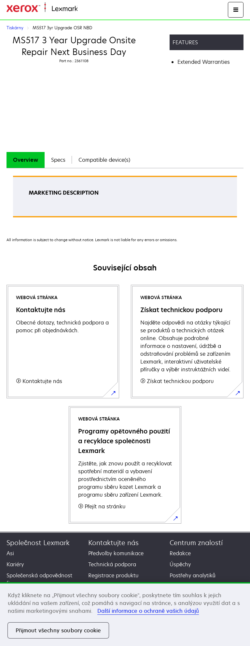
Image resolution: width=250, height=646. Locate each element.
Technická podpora (112, 564)
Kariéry (15, 564)
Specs (58, 159)
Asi (10, 553)
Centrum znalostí (196, 542)
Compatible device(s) (104, 159)
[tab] (26, 160)
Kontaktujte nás (113, 542)
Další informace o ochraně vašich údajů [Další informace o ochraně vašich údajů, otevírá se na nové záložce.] (148, 610)
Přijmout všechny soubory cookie (58, 630)
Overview (25, 159)
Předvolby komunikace (116, 553)
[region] (125, 614)
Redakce (180, 553)
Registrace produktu (113, 575)
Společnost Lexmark (38, 542)
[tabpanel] (125, 198)
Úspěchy (180, 564)
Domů (83, 9)
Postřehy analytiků (192, 575)
